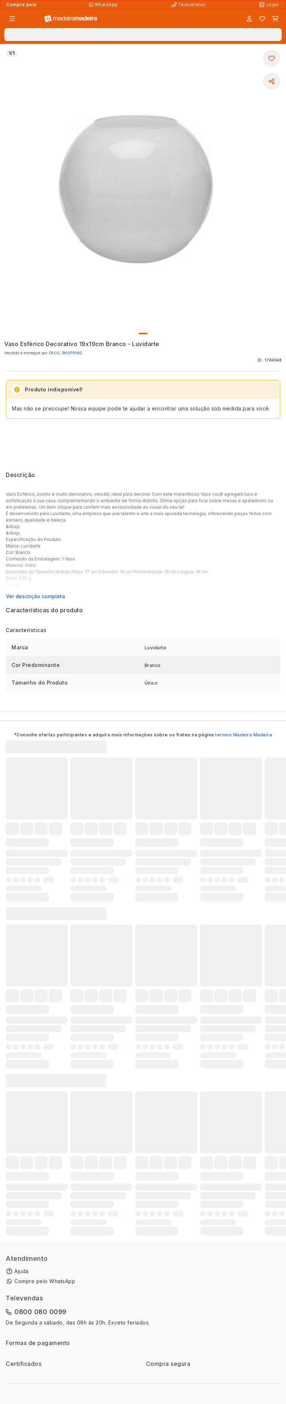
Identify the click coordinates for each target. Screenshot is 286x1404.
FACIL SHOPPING (65, 353)
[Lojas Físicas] (269, 4)
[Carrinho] (275, 18)
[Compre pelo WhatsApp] (104, 4)
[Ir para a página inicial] (70, 19)
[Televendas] (189, 4)
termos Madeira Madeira (243, 734)
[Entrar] (249, 18)
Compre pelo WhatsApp (44, 1281)
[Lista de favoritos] (262, 18)
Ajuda (21, 1271)
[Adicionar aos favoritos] (271, 58)
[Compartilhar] (271, 81)
